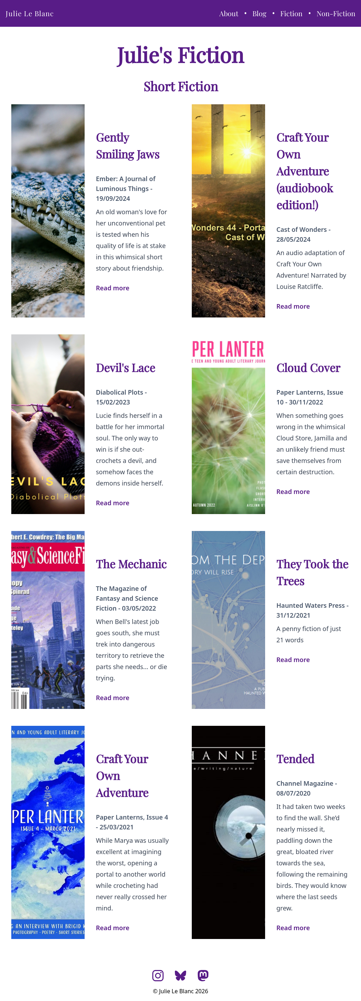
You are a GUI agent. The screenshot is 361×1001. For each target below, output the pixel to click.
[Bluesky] (180, 975)
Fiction (291, 13)
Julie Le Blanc (30, 13)
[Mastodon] (203, 975)
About (228, 13)
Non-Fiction (336, 13)
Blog (259, 13)
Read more (112, 288)
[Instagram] (158, 975)
